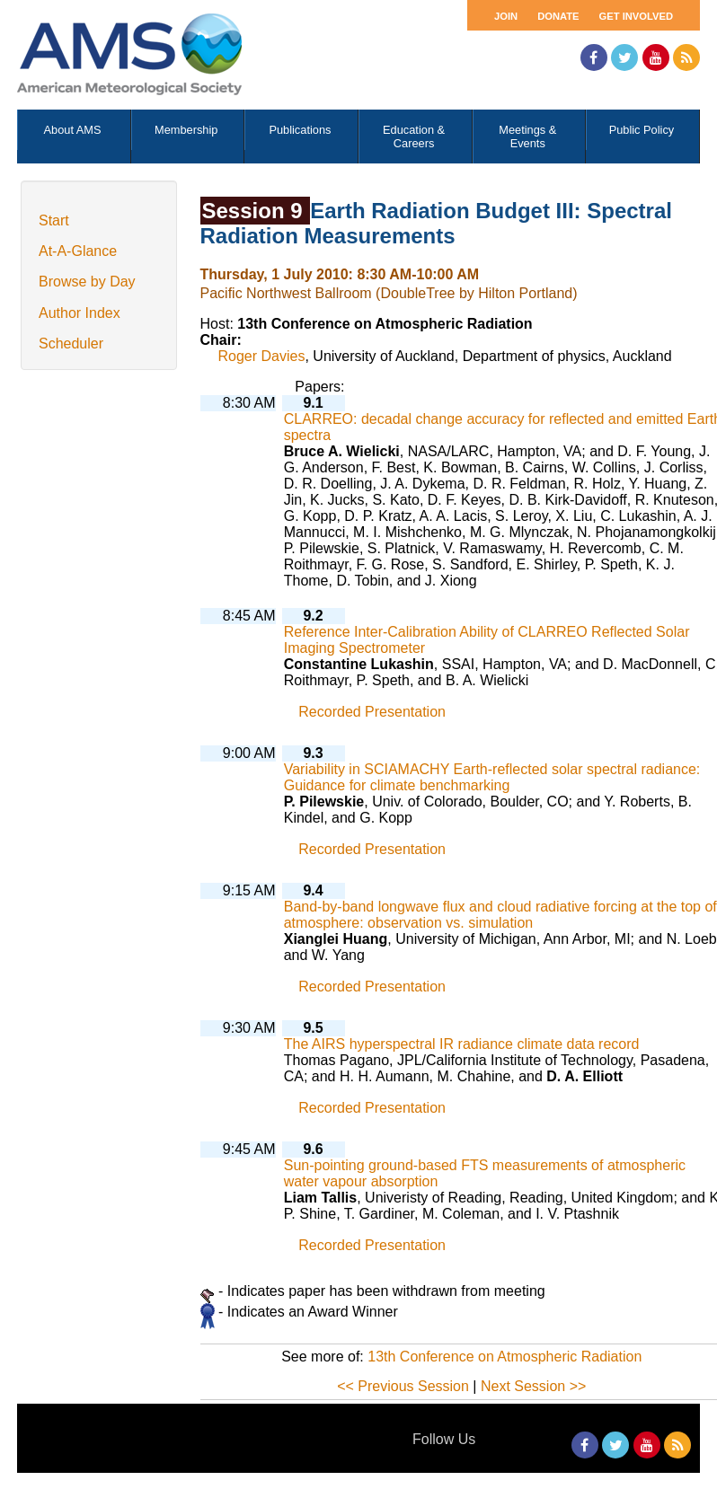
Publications (300, 130)
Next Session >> (533, 1386)
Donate (558, 16)
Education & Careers (414, 136)
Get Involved (636, 16)
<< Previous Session (403, 1386)
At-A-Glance (78, 251)
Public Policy (642, 130)
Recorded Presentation (372, 711)
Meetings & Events (527, 136)
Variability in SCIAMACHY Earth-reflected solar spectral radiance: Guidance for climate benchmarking (492, 777)
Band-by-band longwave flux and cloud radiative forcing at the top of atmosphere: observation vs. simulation (500, 914)
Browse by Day (87, 281)
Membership (186, 130)
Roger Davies (261, 356)
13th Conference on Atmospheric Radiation (504, 1356)
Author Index (79, 313)
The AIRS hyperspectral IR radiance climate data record (462, 1044)
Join (506, 16)
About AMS (73, 130)
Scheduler (71, 343)
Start (54, 220)
